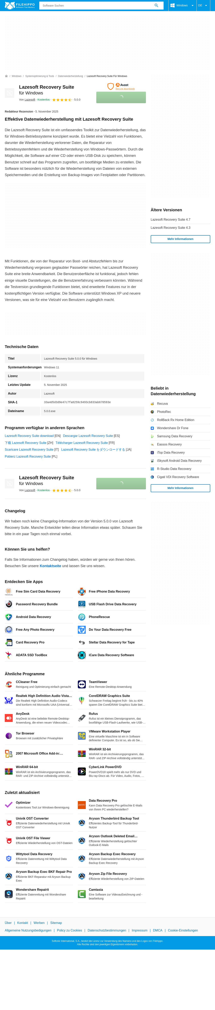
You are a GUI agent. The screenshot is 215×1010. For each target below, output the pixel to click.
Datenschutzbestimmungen (107, 930)
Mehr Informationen (181, 239)
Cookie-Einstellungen (183, 930)
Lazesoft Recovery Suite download (29, 436)
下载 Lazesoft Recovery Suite (25, 442)
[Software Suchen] (156, 6)
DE (203, 5)
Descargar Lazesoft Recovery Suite (88, 436)
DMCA (157, 930)
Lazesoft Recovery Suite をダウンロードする (93, 449)
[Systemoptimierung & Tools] (39, 76)
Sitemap (56, 923)
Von (27, 99)
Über (8, 923)
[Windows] (16, 76)
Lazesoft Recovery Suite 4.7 (170, 219)
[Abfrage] (101, 6)
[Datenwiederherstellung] (70, 76)
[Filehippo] (20, 5)
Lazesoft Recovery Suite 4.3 (170, 227)
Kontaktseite (50, 566)
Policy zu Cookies (69, 930)
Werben (39, 923)
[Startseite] (6, 76)
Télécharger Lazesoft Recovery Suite (82, 442)
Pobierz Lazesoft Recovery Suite (28, 456)
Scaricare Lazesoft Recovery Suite (29, 449)
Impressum (139, 930)
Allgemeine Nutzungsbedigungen (28, 930)
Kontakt (22, 923)
